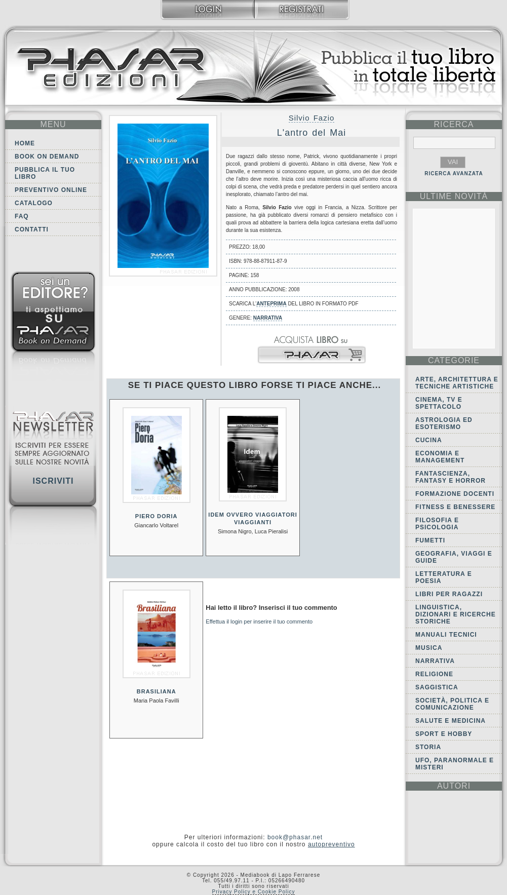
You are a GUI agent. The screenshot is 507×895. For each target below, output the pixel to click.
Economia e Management (439, 457)
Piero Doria (156, 516)
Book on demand (47, 156)
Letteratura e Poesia (443, 577)
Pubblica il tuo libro (45, 173)
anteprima (271, 303)
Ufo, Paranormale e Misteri (454, 764)
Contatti (32, 229)
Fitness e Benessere (455, 507)
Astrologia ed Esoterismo (444, 423)
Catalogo (34, 203)
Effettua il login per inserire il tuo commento (259, 621)
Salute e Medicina (450, 720)
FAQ (22, 216)
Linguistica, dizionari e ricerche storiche (455, 614)
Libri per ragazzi (449, 594)
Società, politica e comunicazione (452, 704)
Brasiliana (156, 691)
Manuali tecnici (446, 634)
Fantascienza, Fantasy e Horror (450, 477)
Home (25, 143)
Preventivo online (51, 189)
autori (454, 786)
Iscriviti (52, 481)
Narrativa (267, 318)
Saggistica (436, 687)
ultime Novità (454, 196)
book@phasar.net (295, 837)
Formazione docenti (454, 493)
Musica (428, 647)
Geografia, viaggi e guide (453, 557)
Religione (434, 674)
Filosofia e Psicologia (437, 524)
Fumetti (430, 540)
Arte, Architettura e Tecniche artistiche (456, 383)
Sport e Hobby (443, 733)
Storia (428, 747)
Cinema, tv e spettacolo (438, 403)
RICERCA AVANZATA (453, 173)
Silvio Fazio (312, 117)
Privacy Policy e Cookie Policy (253, 891)
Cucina (428, 440)
